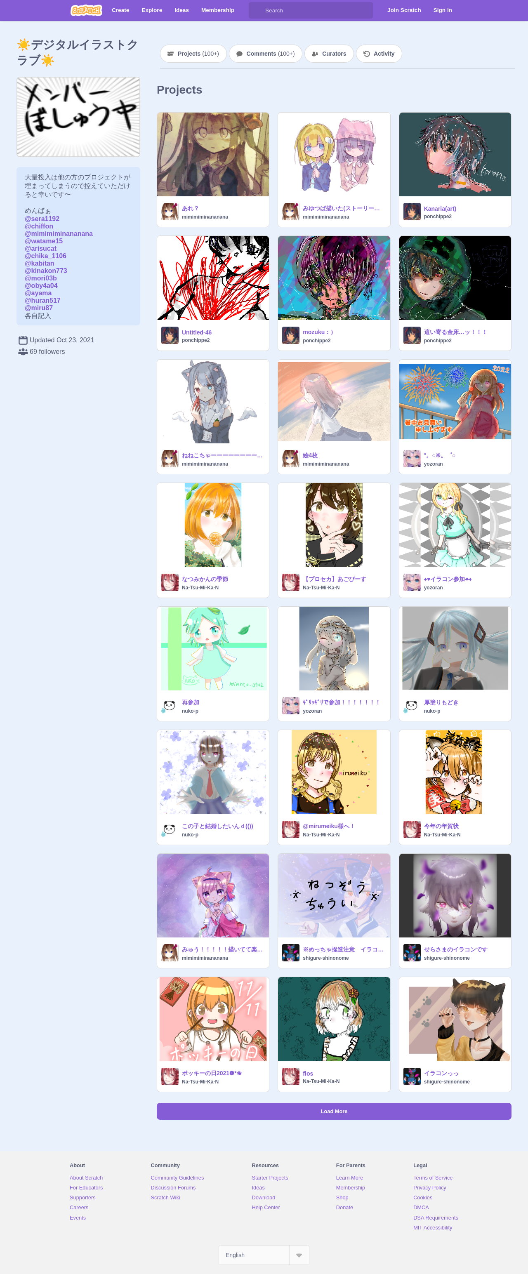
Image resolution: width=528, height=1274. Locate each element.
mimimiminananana (205, 217)
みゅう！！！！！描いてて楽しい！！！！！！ (223, 949)
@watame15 (44, 241)
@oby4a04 (41, 285)
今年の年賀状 (441, 826)
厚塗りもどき (441, 702)
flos (308, 1073)
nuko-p (190, 711)
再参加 (190, 702)
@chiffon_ (41, 226)
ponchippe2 (438, 216)
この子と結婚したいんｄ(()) (217, 826)
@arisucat (41, 248)
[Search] (257, 10)
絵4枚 (310, 455)
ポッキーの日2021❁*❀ (212, 1073)
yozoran (433, 464)
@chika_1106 (45, 255)
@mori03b (41, 278)
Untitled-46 (197, 332)
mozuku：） (319, 332)
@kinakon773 (46, 270)
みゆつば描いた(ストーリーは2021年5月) (344, 208)
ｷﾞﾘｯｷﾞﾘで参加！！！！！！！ (342, 702)
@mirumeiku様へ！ (329, 826)
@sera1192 (42, 218)
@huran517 (43, 300)
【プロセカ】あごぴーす (334, 579)
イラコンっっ (441, 1073)
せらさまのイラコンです (456, 949)
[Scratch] (86, 10)
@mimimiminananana (59, 233)
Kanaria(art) (440, 208)
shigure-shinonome (326, 958)
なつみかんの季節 (205, 579)
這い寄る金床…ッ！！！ (456, 332)
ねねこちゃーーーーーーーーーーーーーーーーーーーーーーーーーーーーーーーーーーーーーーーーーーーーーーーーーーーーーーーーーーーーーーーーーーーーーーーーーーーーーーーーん (223, 455)
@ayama (38, 293)
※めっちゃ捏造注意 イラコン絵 (344, 949)
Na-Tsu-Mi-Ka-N (200, 588)
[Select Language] (264, 1255)
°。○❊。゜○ (440, 455)
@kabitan (39, 263)
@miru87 (39, 307)
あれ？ (190, 208)
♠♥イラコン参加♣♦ (448, 579)
